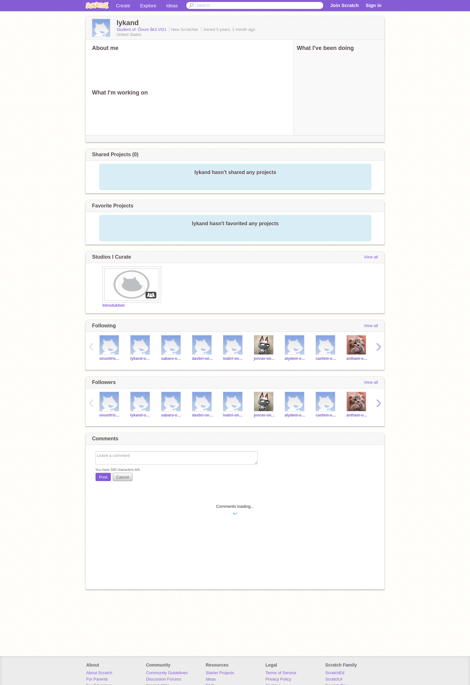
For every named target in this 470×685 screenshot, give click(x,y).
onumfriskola (110, 358)
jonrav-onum (264, 358)
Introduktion (114, 305)
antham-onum (357, 358)
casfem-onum (326, 358)
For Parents (97, 679)
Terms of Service (281, 672)
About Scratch (99, 672)
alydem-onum (295, 358)
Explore (148, 5)
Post (103, 477)
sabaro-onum (171, 358)
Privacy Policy (278, 679)
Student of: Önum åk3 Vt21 (142, 29)
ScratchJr (334, 679)
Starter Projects (220, 672)
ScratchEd (334, 672)
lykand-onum (141, 358)
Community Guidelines (167, 672)
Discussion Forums (163, 679)
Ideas (172, 5)
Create (123, 5)
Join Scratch (344, 5)
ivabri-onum (233, 358)
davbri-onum (202, 358)
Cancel (122, 477)
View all (371, 257)
